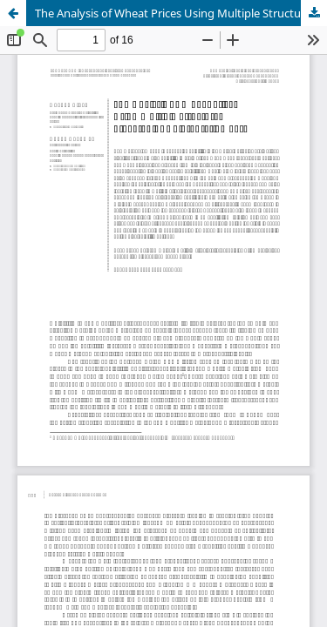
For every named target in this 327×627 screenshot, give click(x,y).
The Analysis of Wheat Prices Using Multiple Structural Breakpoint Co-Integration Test (181, 13)
